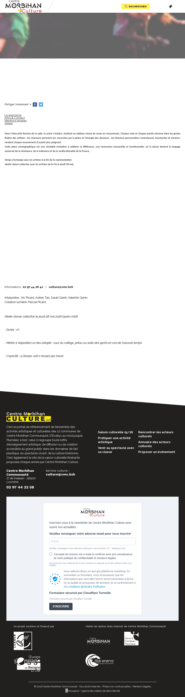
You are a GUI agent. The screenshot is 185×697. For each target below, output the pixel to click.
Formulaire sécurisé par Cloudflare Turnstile (80, 593)
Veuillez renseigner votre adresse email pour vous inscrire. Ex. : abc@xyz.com (87, 548)
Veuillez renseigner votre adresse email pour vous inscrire (89, 533)
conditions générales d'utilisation (87, 586)
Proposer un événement (156, 452)
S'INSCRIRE (61, 606)
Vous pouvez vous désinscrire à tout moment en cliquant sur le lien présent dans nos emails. (90, 564)
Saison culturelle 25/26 (115, 432)
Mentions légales (142, 686)
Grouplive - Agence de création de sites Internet (94, 690)
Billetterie (170, 6)
